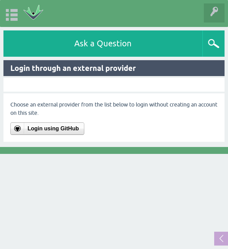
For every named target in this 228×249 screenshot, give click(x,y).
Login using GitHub (53, 128)
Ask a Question (103, 43)
